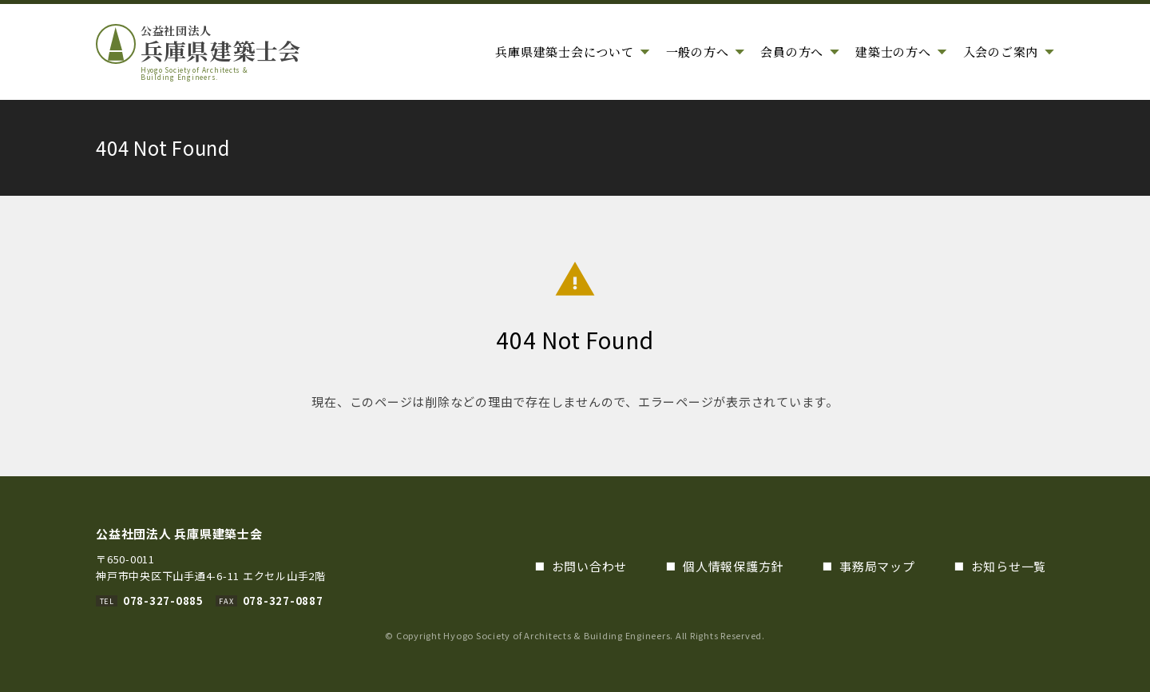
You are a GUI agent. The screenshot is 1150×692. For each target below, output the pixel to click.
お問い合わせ (590, 566)
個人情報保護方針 (733, 566)
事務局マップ (877, 566)
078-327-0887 (283, 600)
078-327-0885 (163, 600)
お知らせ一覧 (1009, 566)
